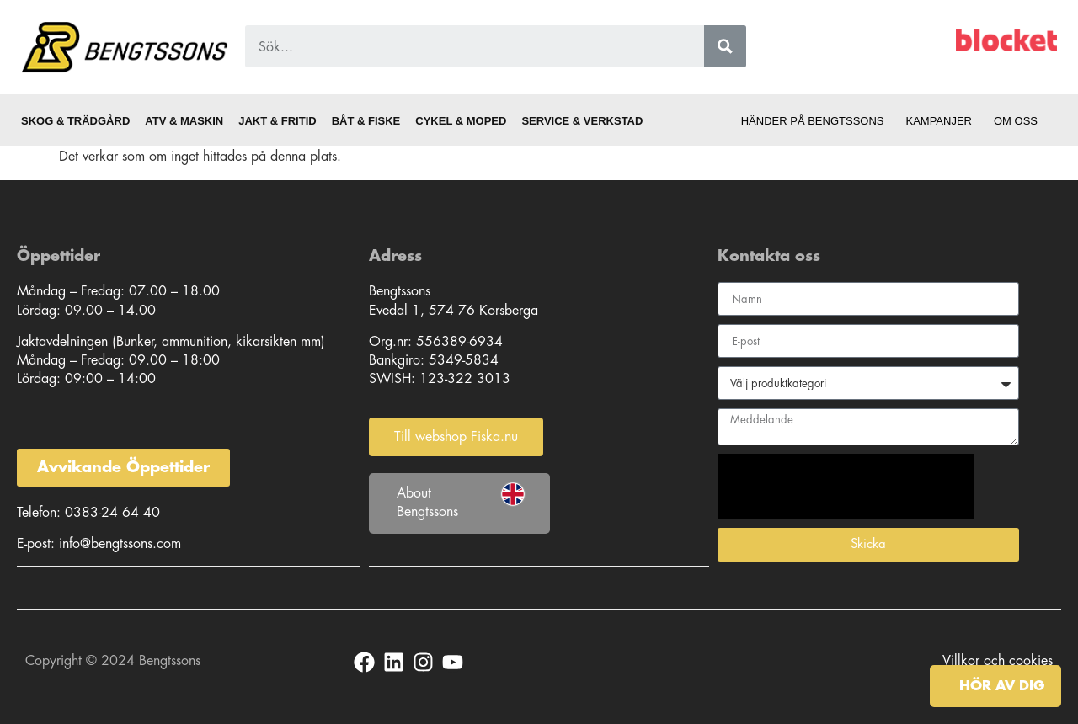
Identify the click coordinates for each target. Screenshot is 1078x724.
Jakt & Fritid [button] (277, 120)
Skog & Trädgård (75, 120)
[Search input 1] (477, 46)
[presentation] (846, 486)
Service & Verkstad (582, 120)
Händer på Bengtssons (812, 120)
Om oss (1020, 121)
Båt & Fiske (366, 120)
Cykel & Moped (460, 120)
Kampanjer (938, 120)
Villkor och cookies (997, 660)
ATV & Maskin (184, 120)
